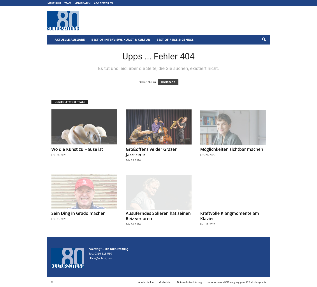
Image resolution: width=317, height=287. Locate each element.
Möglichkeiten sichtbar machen (231, 149)
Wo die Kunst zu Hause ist (77, 149)
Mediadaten (82, 3)
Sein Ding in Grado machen (78, 213)
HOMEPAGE (168, 82)
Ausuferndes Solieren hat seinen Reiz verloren (158, 215)
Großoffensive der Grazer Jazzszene (151, 151)
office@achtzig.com (101, 258)
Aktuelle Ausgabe (70, 39)
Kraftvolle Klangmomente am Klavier (229, 215)
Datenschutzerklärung (189, 282)
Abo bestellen (103, 3)
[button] (264, 40)
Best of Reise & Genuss (175, 39)
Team (67, 3)
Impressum (54, 3)
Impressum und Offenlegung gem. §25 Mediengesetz (236, 282)
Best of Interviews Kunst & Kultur (120, 39)
